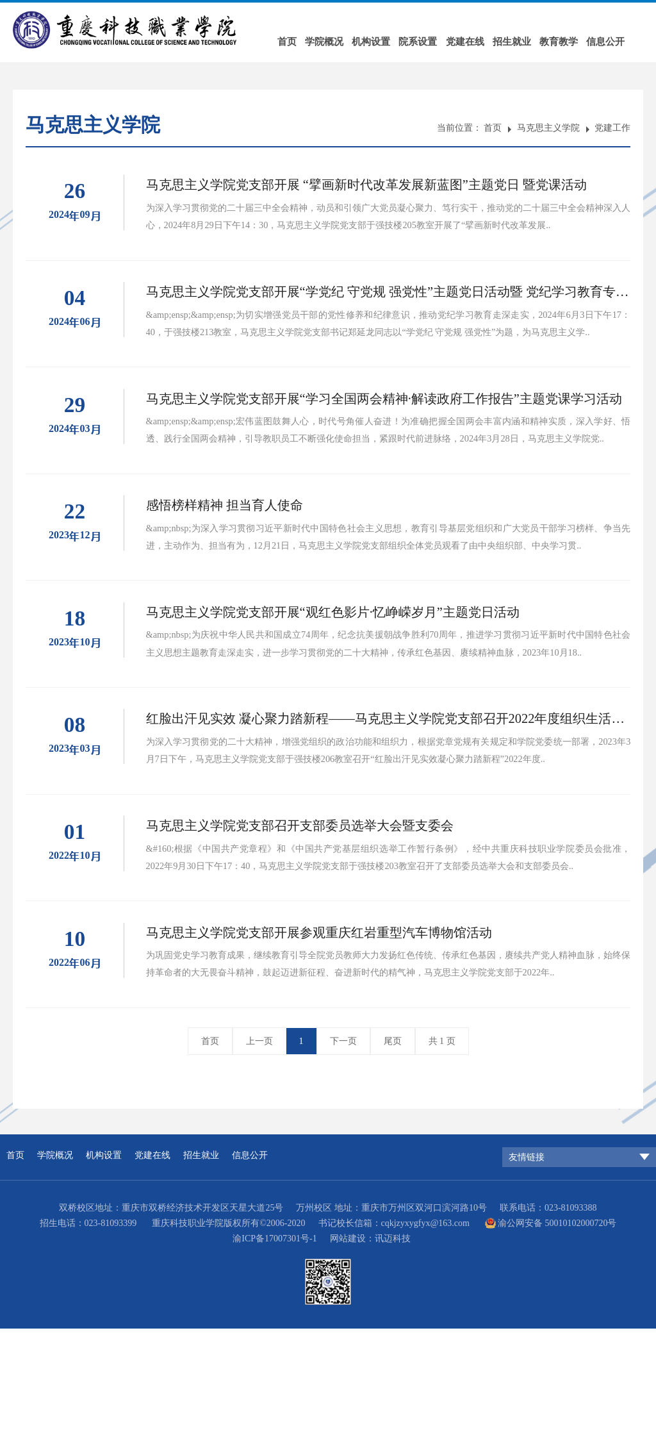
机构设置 (378, 38)
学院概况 (329, 38)
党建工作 (612, 128)
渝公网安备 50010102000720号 (557, 1336)
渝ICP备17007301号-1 (274, 1352)
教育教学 (574, 38)
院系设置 (427, 38)
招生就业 (526, 38)
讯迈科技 (393, 1352)
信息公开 (624, 38)
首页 (289, 38)
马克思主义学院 (548, 128)
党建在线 (476, 38)
